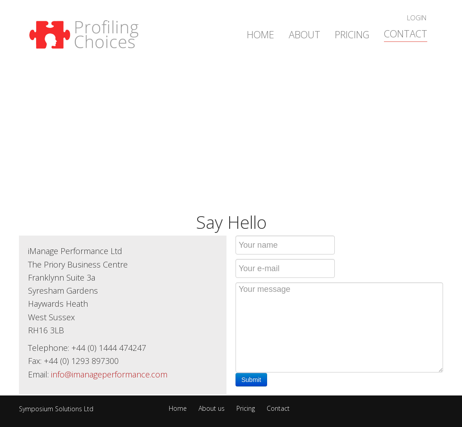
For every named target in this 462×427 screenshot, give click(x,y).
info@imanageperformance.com (109, 374)
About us (212, 409)
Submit (251, 379)
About (304, 34)
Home (260, 34)
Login (416, 17)
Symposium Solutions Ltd (56, 408)
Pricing (352, 34)
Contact (405, 33)
